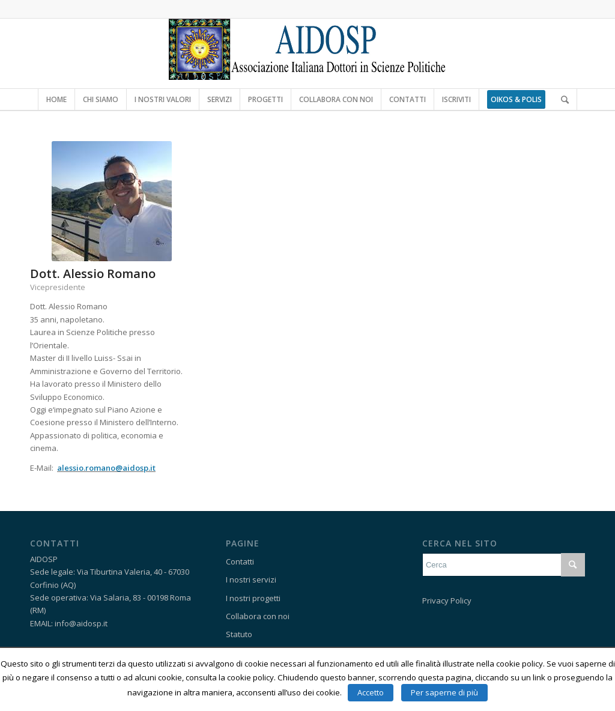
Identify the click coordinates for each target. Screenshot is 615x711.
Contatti (240, 561)
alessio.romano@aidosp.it (106, 467)
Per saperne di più (444, 692)
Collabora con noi (257, 616)
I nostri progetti (253, 598)
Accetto (370, 692)
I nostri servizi (251, 579)
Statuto (239, 634)
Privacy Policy (446, 600)
